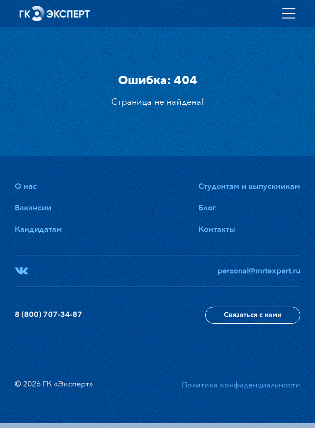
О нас (26, 186)
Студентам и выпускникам (249, 186)
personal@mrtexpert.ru (259, 271)
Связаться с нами (253, 314)
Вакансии (33, 208)
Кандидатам (38, 229)
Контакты (216, 229)
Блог (207, 208)
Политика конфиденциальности (241, 385)
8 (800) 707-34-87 (48, 314)
